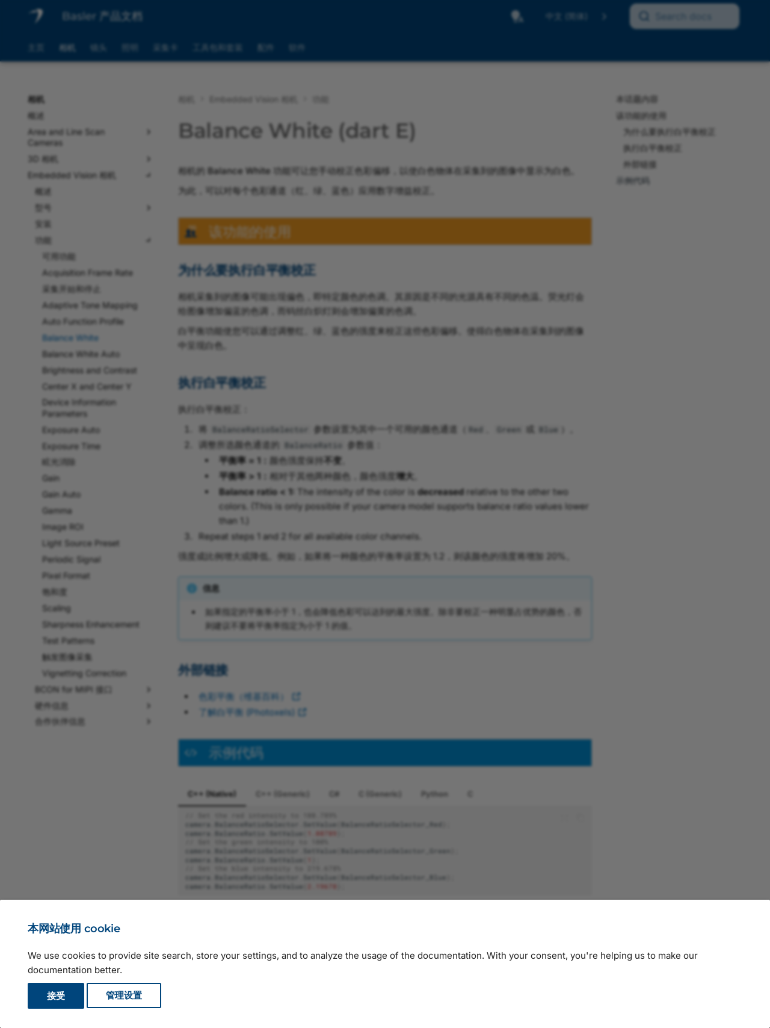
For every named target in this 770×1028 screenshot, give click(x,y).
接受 (56, 996)
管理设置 (124, 996)
